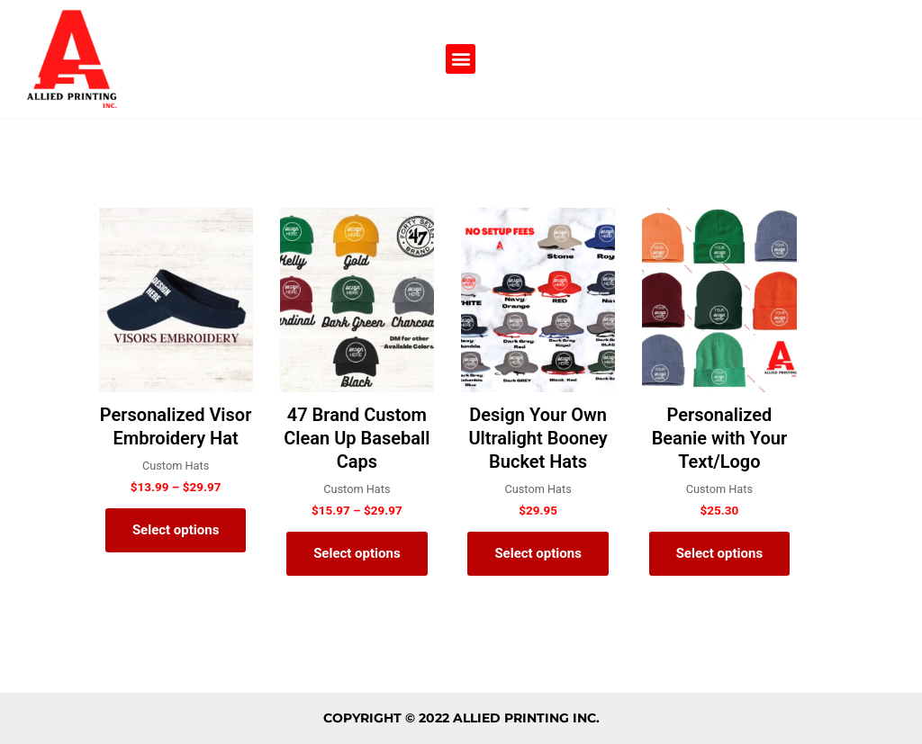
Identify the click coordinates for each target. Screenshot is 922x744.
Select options (176, 530)
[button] (460, 59)
